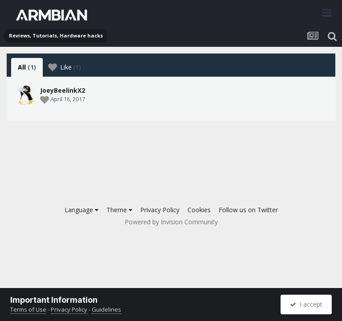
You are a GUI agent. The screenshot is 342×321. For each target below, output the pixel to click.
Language (81, 210)
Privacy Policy (159, 210)
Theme (119, 210)
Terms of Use (28, 309)
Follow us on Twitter (248, 210)
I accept (306, 304)
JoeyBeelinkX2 (62, 90)
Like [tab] (64, 67)
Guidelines (106, 309)
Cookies (199, 210)
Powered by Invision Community (171, 222)
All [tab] (27, 67)
